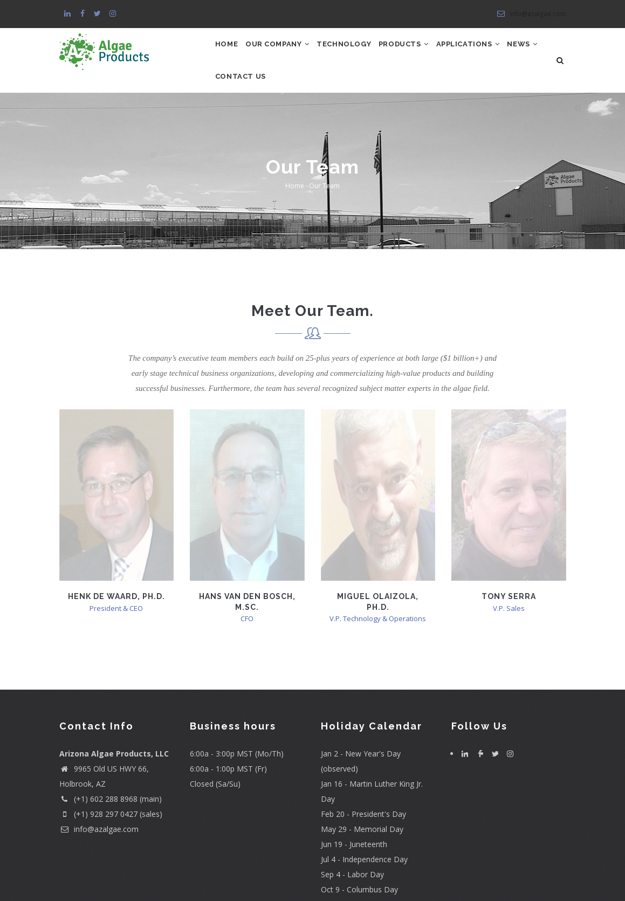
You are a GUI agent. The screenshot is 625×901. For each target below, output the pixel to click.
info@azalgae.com (531, 13)
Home (230, 51)
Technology (362, 51)
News (234, 98)
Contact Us (289, 98)
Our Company (288, 51)
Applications (502, 51)
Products (430, 51)
